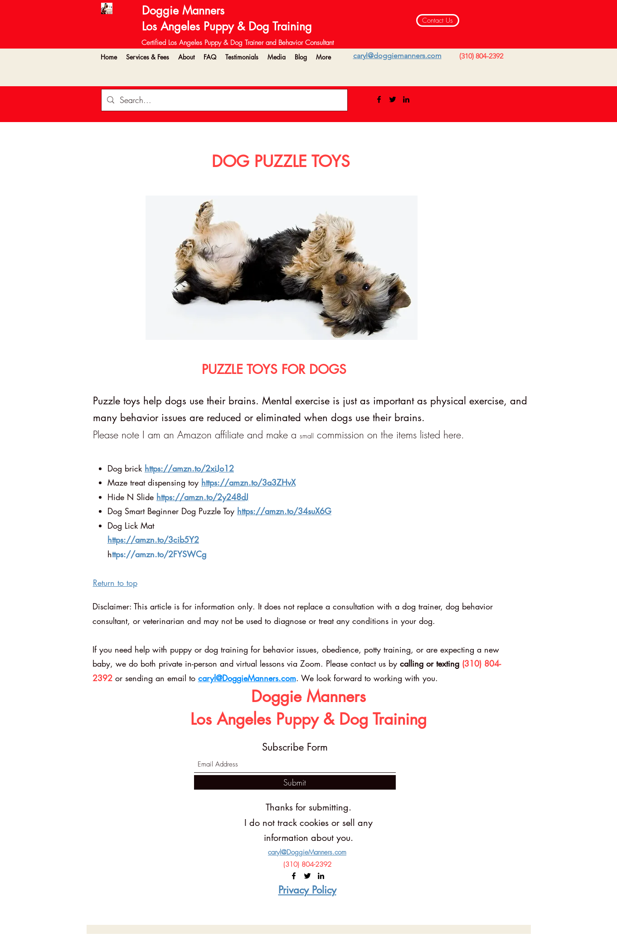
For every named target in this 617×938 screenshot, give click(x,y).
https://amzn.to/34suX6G (284, 511)
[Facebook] (379, 99)
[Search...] (224, 100)
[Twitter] (392, 99)
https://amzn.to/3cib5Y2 (153, 539)
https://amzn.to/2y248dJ (202, 496)
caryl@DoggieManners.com (247, 678)
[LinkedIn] (406, 99)
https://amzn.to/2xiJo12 (189, 468)
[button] (147, 57)
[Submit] (295, 782)
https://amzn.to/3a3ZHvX (248, 482)
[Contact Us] (437, 20)
